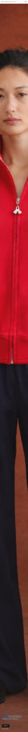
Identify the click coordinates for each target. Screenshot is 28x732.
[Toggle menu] (26, 1)
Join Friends (5, 728)
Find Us (6, 725)
